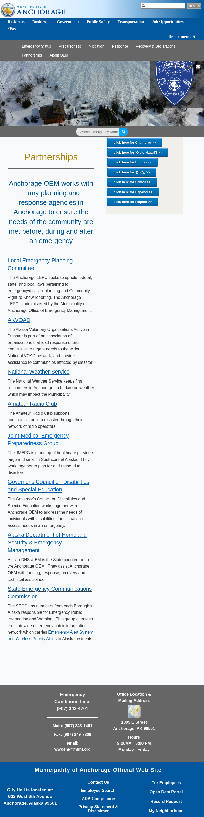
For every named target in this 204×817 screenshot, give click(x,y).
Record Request (166, 802)
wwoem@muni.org (72, 749)
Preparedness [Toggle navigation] (70, 46)
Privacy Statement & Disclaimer (98, 809)
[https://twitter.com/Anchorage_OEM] (183, 66)
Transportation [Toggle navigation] (130, 22)
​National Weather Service (38, 372)
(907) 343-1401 (78, 725)
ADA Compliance (98, 799)
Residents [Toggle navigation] (16, 22)
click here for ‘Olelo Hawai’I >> (138, 152)
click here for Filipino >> (133, 202)
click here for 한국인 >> (132, 172)
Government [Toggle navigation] (68, 22)
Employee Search (98, 790)
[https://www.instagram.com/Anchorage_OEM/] (190, 66)
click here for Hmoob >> (132, 162)
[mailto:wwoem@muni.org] (197, 66)
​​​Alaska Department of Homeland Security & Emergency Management (47, 542)
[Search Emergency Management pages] (98, 132)
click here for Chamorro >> (135, 142)
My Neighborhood (166, 811)
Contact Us (98, 782)
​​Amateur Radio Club (32, 404)
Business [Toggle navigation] (39, 22)
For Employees (166, 783)
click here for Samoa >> (132, 182)
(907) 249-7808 (77, 734)
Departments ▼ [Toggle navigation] (182, 36)
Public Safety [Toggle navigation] (98, 22)
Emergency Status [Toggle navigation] (36, 46)
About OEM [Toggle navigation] (59, 55)
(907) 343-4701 (72, 708)
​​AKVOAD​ (19, 320)
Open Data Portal (166, 792)
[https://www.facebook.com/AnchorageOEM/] (175, 66)
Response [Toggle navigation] (120, 46)
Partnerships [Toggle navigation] (32, 55)
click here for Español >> (133, 192)
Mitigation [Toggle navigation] (96, 46)
